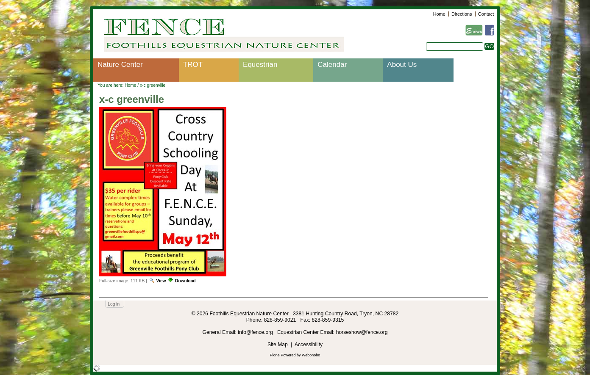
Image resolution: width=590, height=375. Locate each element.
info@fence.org (256, 332)
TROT (193, 65)
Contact (486, 14)
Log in (114, 304)
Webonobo (311, 355)
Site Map (277, 344)
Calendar (332, 65)
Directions (461, 14)
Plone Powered (283, 355)
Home (439, 14)
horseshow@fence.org (362, 332)
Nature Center (120, 65)
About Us (402, 65)
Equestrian (260, 65)
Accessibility (309, 344)
